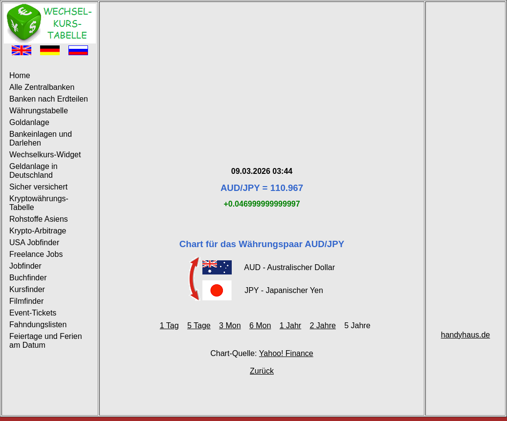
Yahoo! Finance (286, 353)
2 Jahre (323, 325)
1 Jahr (290, 325)
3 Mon (230, 325)
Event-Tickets (32, 313)
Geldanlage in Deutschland (33, 170)
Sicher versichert (38, 187)
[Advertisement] (262, 72)
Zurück (262, 371)
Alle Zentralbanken (41, 87)
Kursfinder (27, 289)
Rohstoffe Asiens (38, 219)
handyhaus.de (465, 335)
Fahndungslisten (37, 324)
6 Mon (260, 325)
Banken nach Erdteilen (48, 99)
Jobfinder (25, 266)
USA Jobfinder (34, 242)
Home (19, 75)
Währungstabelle (38, 110)
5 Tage (199, 325)
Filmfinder (26, 301)
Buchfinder (28, 278)
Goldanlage (29, 122)
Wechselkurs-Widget (45, 154)
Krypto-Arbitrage (37, 231)
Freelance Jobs (36, 254)
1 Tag (169, 325)
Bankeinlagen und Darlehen (40, 138)
